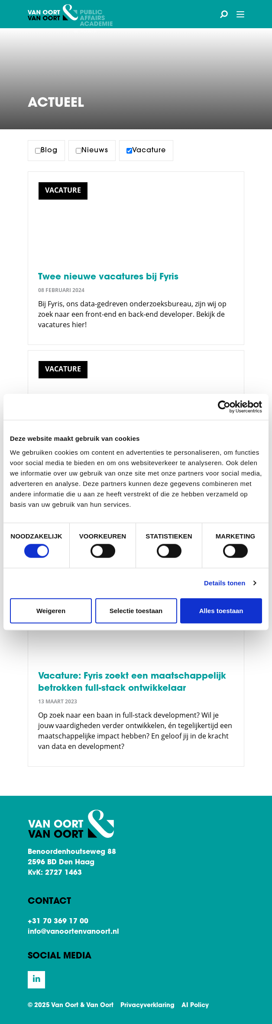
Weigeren (50, 610)
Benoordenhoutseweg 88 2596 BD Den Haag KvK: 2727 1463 (72, 862)
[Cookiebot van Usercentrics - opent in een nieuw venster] (224, 407)
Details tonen (224, 583)
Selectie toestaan (136, 610)
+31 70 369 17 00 (58, 921)
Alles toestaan (221, 610)
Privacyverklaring (147, 1006)
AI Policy (195, 1006)
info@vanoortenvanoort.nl (73, 932)
